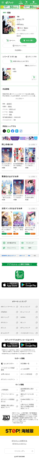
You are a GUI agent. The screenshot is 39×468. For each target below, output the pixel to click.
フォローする (23, 19)
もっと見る (32, 144)
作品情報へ (18, 50)
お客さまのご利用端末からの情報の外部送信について (27, 406)
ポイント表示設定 (26, 374)
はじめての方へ (7, 364)
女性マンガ (12, 109)
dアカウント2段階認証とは (7, 400)
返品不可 (19, 35)
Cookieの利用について (27, 400)
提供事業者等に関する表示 (27, 390)
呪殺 (14, 69)
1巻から (27, 65)
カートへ (12, 40)
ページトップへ (19, 451)
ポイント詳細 (21, 30)
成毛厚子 (19, 19)
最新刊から (33, 65)
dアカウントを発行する (19, 441)
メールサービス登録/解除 (8, 369)
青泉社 (10, 106)
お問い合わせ (5, 374)
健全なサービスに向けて (27, 395)
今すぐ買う (29, 40)
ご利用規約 (4, 390)
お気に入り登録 (32, 56)
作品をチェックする (20, 45)
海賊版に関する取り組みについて (7, 406)
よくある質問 (25, 369)
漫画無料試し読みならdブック (9, 255)
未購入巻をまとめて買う (21, 61)
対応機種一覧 (25, 363)
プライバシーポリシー (7, 395)
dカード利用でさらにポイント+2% (25, 33)
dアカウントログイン (8, 379)
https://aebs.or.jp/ (18, 422)
